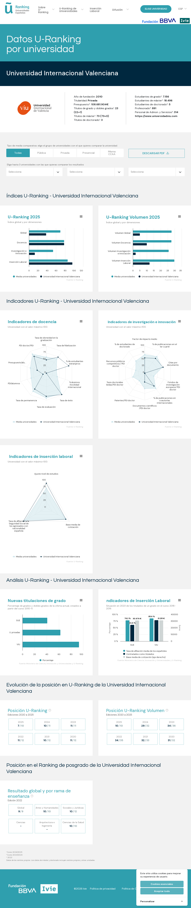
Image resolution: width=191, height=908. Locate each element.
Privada (65, 153)
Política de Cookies (133, 888)
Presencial (89, 153)
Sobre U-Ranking (43, 10)
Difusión (117, 9)
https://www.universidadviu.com (156, 116)
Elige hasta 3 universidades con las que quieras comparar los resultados (45, 164)
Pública (41, 153)
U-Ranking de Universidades (68, 10)
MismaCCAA (112, 153)
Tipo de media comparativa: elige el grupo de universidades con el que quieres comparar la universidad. (62, 145)
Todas (18, 153)
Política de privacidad (102, 888)
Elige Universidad (156, 9)
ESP (181, 9)
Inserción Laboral (95, 10)
